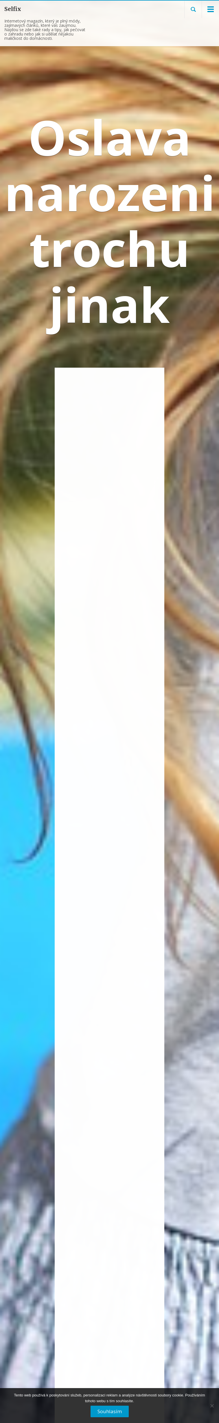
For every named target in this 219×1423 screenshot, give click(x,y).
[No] (212, 1408)
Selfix (12, 8)
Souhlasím (109, 1411)
